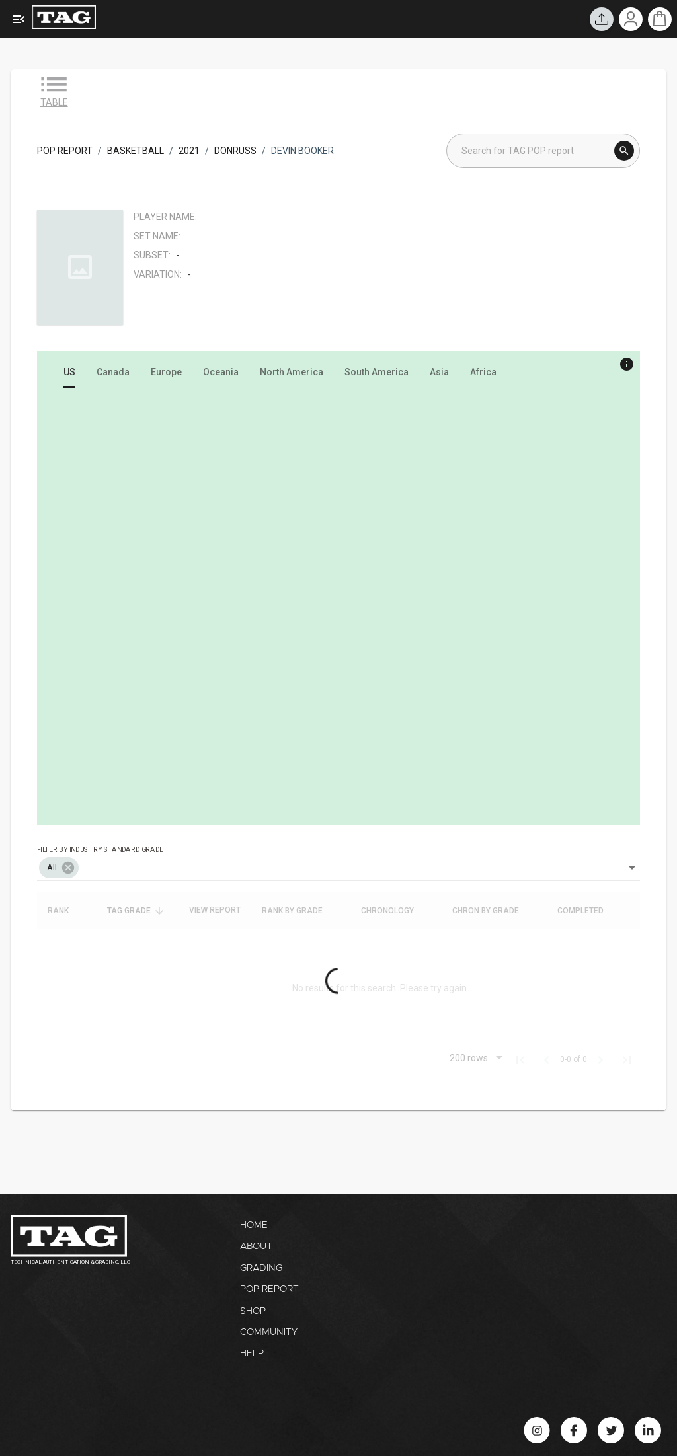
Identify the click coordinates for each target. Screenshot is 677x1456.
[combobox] (338, 858)
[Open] (632, 868)
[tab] (69, 372)
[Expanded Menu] (18, 19)
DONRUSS (235, 150)
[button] (59, 867)
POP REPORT (65, 150)
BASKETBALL (135, 150)
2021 (189, 150)
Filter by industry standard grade (100, 849)
